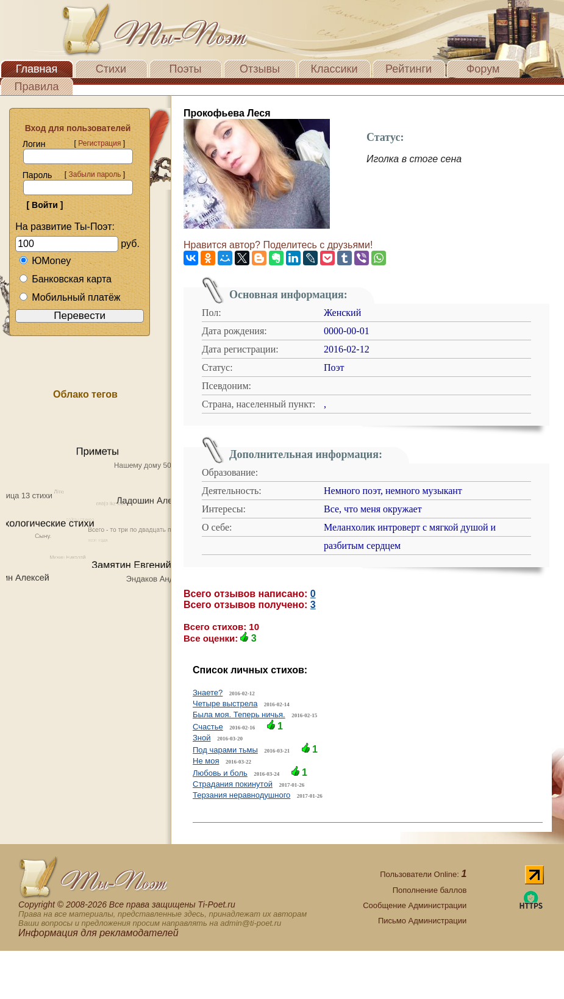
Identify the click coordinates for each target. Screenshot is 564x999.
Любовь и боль (220, 773)
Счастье (208, 726)
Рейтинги (408, 69)
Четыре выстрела (225, 703)
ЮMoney (45, 261)
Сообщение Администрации (414, 905)
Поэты (186, 69)
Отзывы (260, 69)
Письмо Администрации (422, 920)
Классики (334, 69)
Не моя (206, 760)
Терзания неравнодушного (241, 795)
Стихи (111, 69)
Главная (37, 69)
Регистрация (99, 143)
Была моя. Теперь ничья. (239, 714)
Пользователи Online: (423, 874)
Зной (202, 737)
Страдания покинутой (233, 784)
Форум (483, 69)
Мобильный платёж (69, 297)
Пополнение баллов (430, 890)
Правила (36, 87)
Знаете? (208, 692)
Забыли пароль (94, 174)
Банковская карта (65, 279)
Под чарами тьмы (225, 749)
